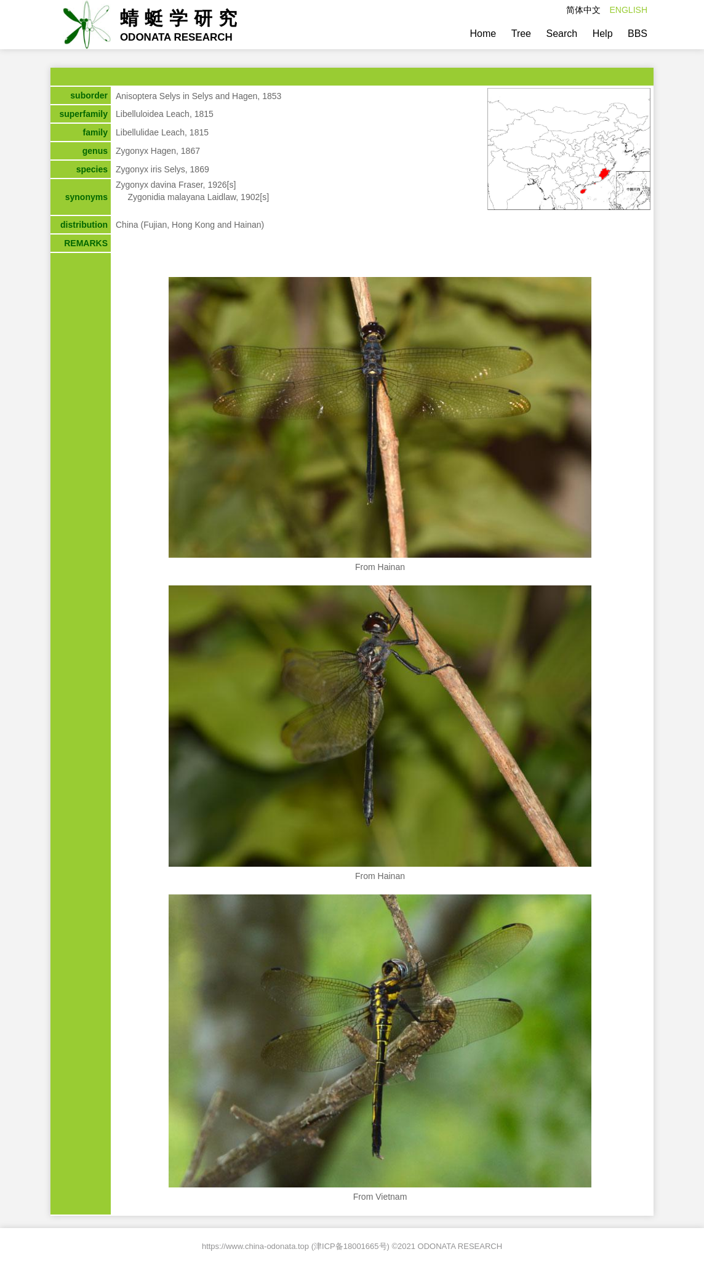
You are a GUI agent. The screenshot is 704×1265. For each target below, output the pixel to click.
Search (561, 33)
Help (603, 33)
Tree (521, 33)
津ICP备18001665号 (350, 1246)
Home (483, 33)
